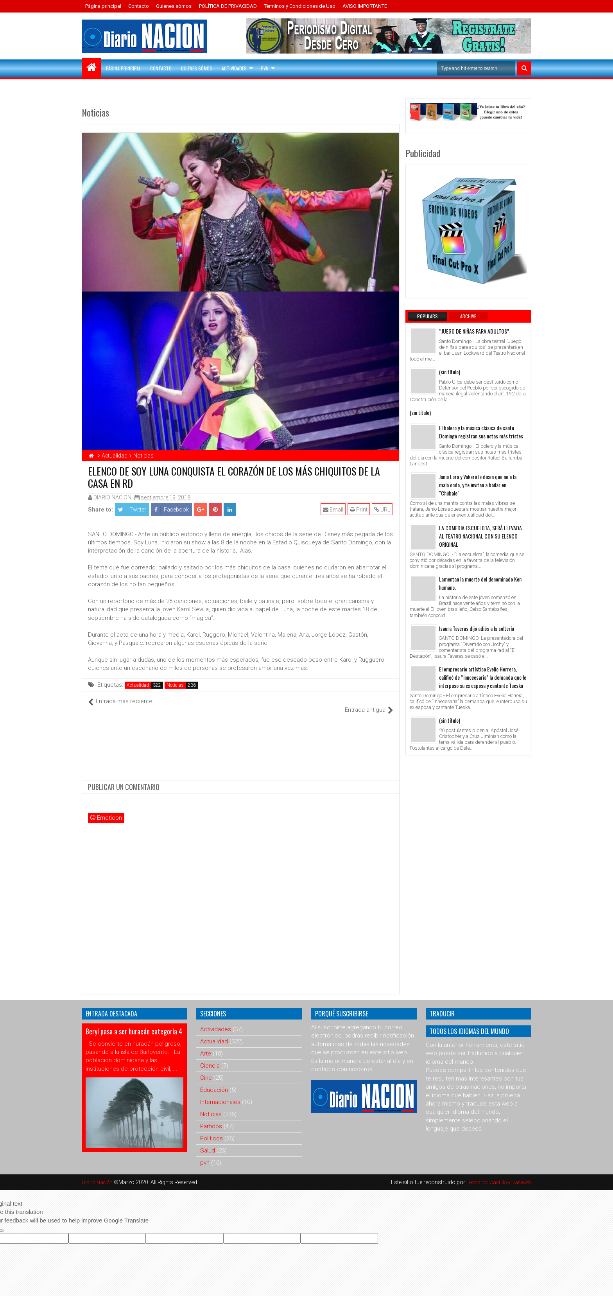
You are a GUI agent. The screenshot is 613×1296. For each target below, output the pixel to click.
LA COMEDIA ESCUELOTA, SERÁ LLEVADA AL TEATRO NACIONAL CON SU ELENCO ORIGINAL (480, 536)
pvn (205, 1154)
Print (359, 509)
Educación (214, 1081)
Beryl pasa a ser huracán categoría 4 (134, 1023)
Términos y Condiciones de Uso (299, 6)
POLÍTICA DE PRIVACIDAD (228, 6)
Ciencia (210, 1057)
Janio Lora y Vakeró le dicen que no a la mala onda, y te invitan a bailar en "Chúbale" (477, 484)
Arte (205, 1045)
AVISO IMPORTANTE (364, 6)
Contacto (138, 6)
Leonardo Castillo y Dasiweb (496, 1174)
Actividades (234, 68)
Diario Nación (99, 1174)
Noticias (175, 685)
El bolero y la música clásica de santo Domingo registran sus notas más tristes (481, 432)
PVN (265, 68)
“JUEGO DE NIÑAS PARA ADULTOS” (474, 331)
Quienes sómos (174, 6)
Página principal (103, 6)
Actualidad (138, 685)
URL (383, 509)
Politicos (211, 1130)
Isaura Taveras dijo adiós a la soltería (476, 628)
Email (334, 509)
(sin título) (449, 372)
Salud (207, 1142)
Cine (206, 1069)
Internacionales (220, 1093)
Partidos (211, 1118)
